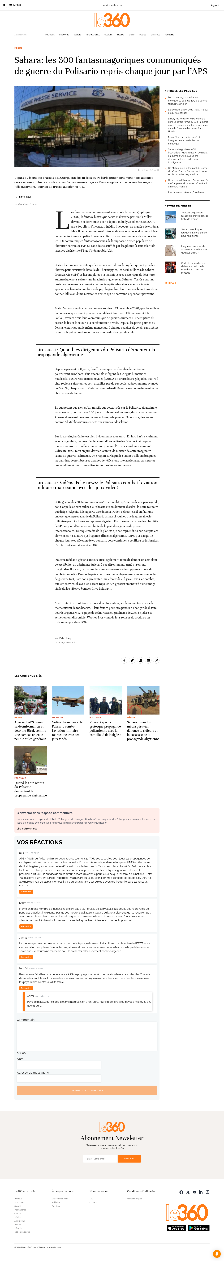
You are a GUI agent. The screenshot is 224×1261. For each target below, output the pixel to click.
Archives (56, 1206)
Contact (93, 1202)
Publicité (56, 1202)
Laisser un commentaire (86, 1090)
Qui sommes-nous (60, 1199)
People (142, 35)
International (93, 35)
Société (77, 35)
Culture (108, 35)
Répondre (26, 891)
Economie (64, 35)
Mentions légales (134, 1199)
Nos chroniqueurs (22, 1232)
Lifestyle (155, 35)
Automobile (19, 1221)
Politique (50, 35)
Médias (120, 35)
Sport (132, 35)
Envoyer (129, 1158)
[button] (217, 1254)
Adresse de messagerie (33, 1072)
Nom (20, 1059)
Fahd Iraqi (25, 196)
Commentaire (26, 1019)
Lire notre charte (27, 828)
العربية (215, 5)
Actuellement (20, 35)
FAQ (91, 1199)
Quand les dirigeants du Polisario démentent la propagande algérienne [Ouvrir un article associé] (95, 352)
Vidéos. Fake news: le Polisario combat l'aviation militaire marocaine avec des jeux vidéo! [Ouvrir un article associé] (96, 485)
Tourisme (169, 35)
